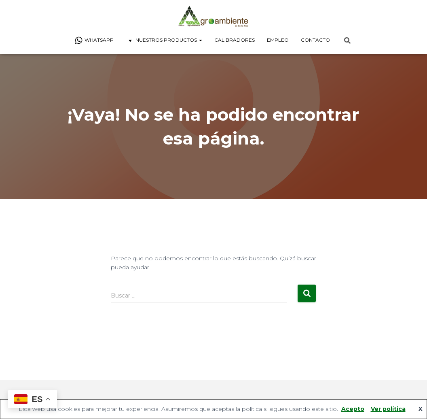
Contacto (315, 40)
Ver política (388, 409)
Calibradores (234, 40)
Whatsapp (94, 40)
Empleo (278, 40)
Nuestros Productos (164, 40)
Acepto (352, 409)
